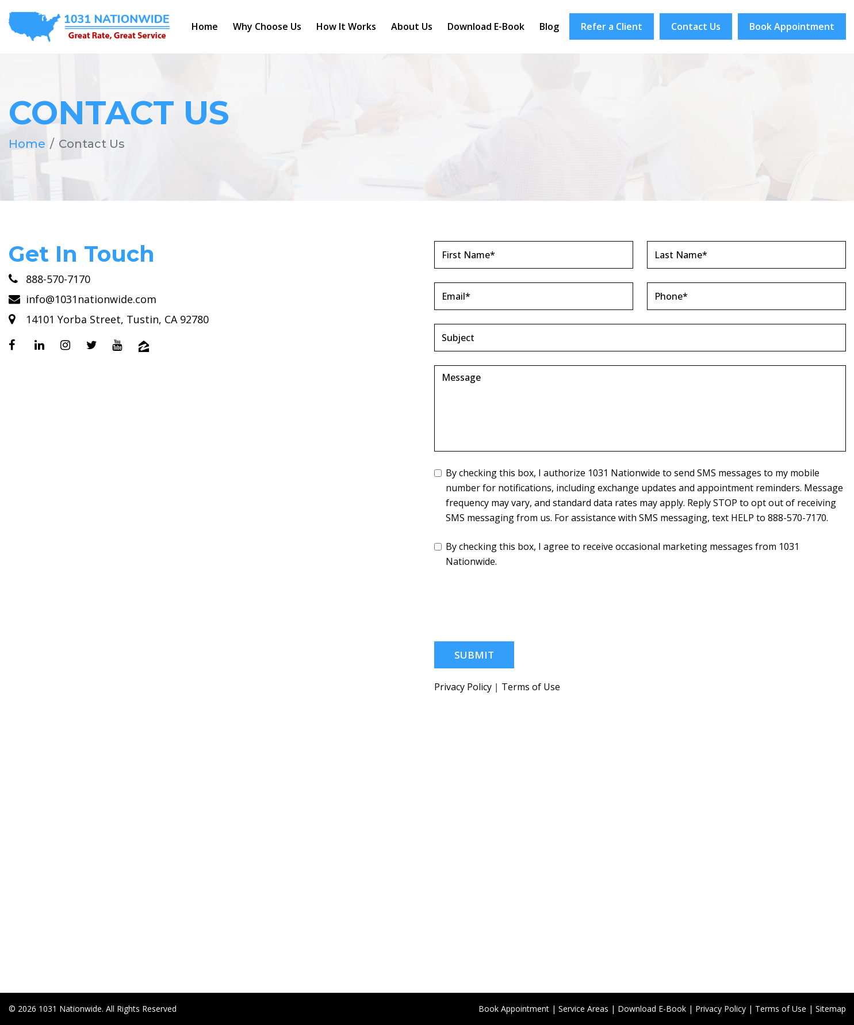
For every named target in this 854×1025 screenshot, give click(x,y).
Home (205, 26)
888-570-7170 (49, 278)
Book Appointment (791, 26)
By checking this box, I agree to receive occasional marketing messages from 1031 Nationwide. (616, 553)
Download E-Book (485, 26)
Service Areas (583, 1008)
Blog (549, 26)
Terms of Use (530, 686)
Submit (474, 654)
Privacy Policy (463, 686)
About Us (411, 26)
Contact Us (696, 26)
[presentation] (521, 604)
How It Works (346, 26)
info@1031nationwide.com (82, 298)
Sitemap (830, 1008)
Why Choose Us (267, 26)
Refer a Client (611, 26)
